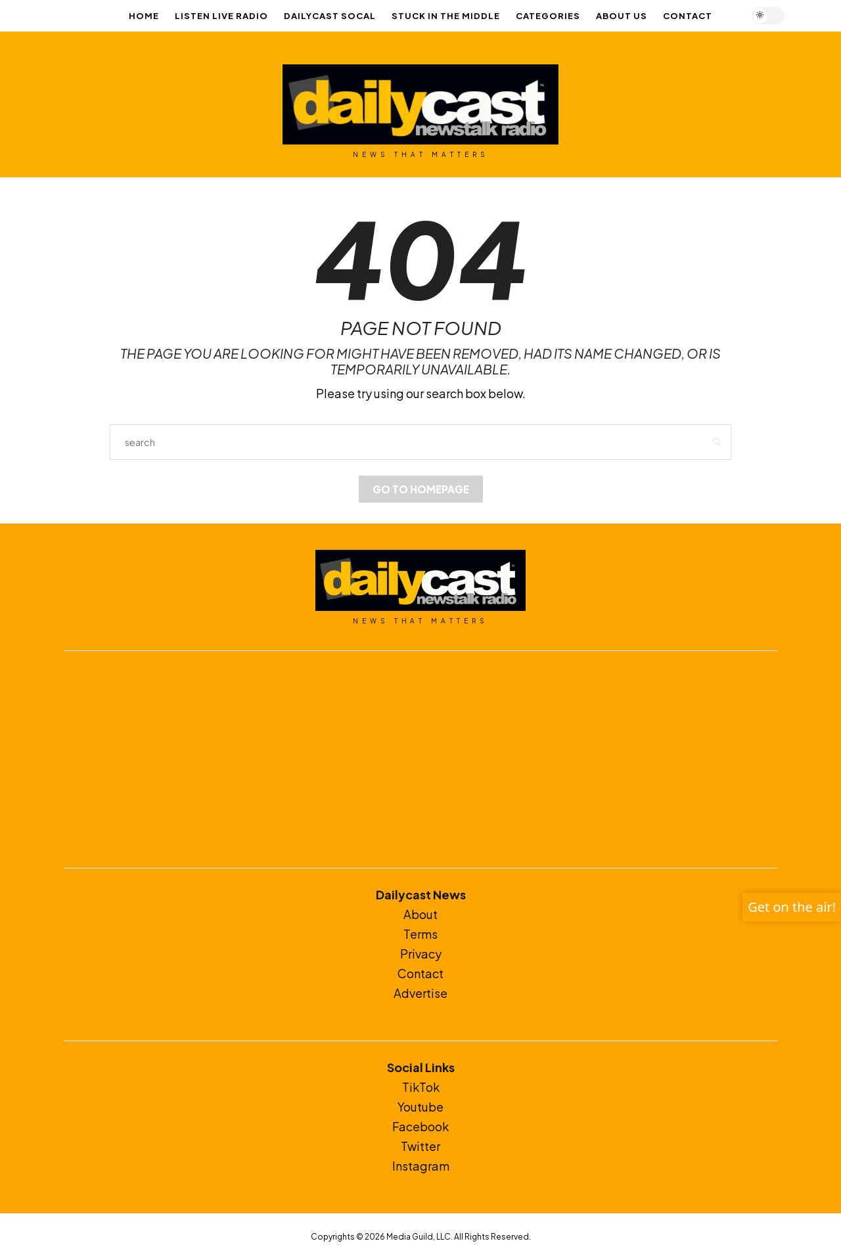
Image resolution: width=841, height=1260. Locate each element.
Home (144, 16)
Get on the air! (792, 907)
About (420, 914)
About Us (621, 16)
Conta (415, 973)
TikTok (421, 1086)
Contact (687, 16)
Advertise (420, 993)
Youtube (420, 1106)
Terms (420, 933)
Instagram (420, 1165)
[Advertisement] (420, 759)
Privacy (421, 953)
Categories (548, 16)
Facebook (420, 1126)
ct (437, 973)
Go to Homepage (421, 489)
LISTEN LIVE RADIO (221, 16)
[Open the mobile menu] (806, 16)
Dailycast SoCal (330, 16)
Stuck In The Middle (446, 16)
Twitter (420, 1146)
